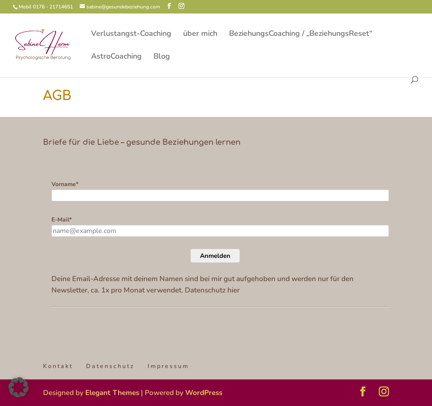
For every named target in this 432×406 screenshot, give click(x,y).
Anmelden (215, 256)
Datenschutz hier (212, 290)
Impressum (168, 366)
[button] (18, 387)
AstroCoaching (116, 57)
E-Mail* (61, 220)
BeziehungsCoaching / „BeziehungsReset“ (300, 34)
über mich (200, 34)
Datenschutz (110, 366)
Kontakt (58, 366)
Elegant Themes (112, 393)
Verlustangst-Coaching (131, 34)
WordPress (203, 393)
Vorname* (64, 184)
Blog (162, 57)
